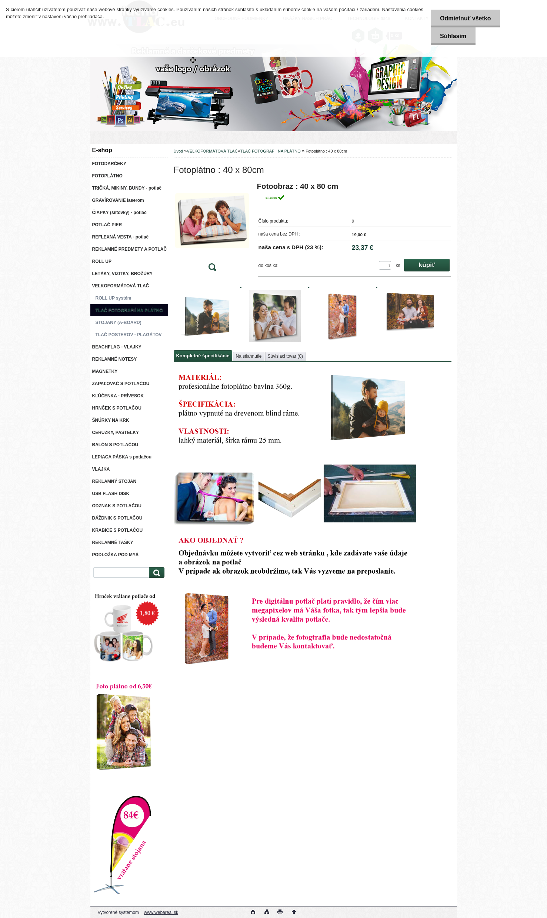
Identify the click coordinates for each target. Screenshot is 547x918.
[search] (155, 572)
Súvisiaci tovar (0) (285, 356)
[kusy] (385, 265)
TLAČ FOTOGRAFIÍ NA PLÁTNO (270, 151)
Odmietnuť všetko (465, 18)
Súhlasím (453, 36)
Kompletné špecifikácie (203, 355)
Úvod (178, 151)
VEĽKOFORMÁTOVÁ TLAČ (212, 151)
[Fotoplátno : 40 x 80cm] (212, 229)
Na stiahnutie (248, 356)
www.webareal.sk (161, 912)
